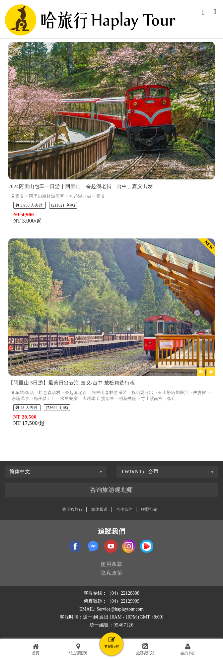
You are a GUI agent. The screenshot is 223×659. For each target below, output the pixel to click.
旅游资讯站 (145, 649)
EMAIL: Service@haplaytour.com (111, 609)
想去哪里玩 (78, 649)
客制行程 (111, 642)
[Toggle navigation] (215, 12)
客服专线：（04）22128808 (111, 593)
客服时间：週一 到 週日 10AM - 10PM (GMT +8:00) (112, 617)
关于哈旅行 (72, 509)
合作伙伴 (124, 509)
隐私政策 (111, 573)
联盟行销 (149, 509)
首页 (35, 649)
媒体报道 (99, 509)
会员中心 (187, 649)
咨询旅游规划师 (111, 490)
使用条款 (111, 564)
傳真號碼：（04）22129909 (111, 601)
